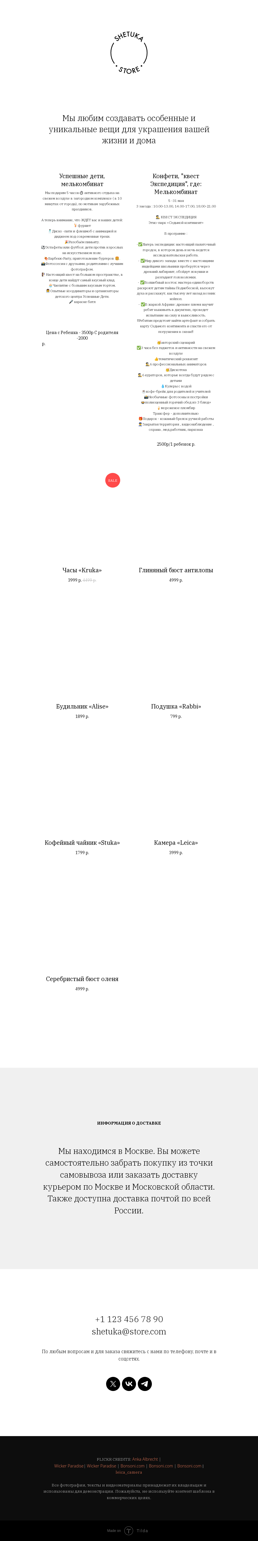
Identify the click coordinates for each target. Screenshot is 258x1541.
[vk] (129, 1384)
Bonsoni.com (132, 1466)
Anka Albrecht (145, 1459)
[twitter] (113, 1384)
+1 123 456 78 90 (129, 1319)
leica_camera (129, 1472)
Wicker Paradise (69, 1466)
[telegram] (145, 1384)
